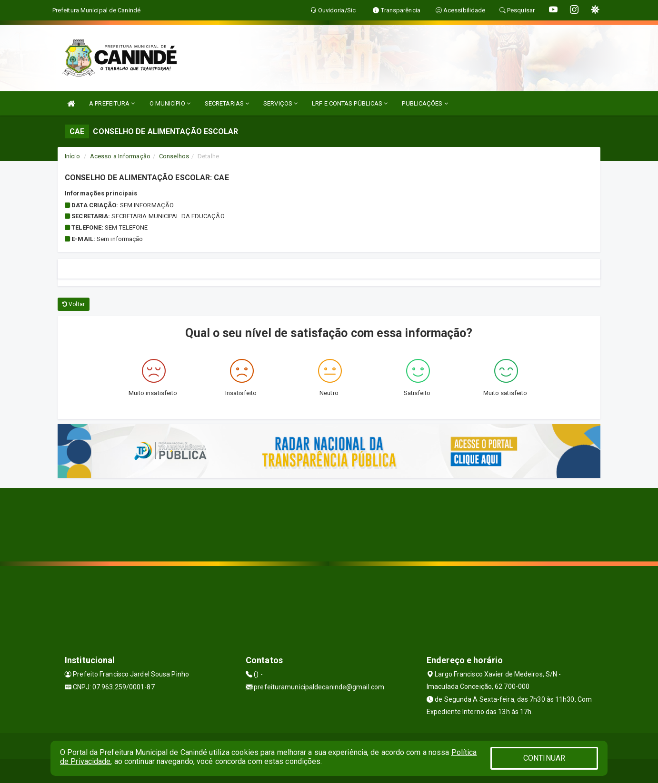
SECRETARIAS (227, 103)
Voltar (73, 304)
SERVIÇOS (280, 103)
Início (72, 156)
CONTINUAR (544, 758)
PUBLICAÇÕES (425, 103)
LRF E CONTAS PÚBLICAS (350, 103)
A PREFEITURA (112, 103)
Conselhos (174, 156)
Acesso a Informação (120, 156)
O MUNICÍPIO (170, 103)
